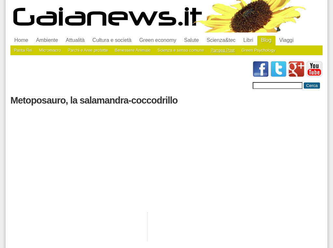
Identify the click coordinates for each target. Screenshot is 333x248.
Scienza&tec (220, 40)
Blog (266, 40)
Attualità (75, 40)
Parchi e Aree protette (88, 50)
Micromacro (50, 50)
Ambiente (47, 40)
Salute (191, 40)
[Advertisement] (128, 75)
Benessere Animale (133, 50)
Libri (248, 40)
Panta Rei (23, 50)
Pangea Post (222, 50)
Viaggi (286, 40)
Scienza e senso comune (180, 50)
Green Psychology (258, 50)
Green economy (157, 40)
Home (21, 40)
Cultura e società (111, 40)
